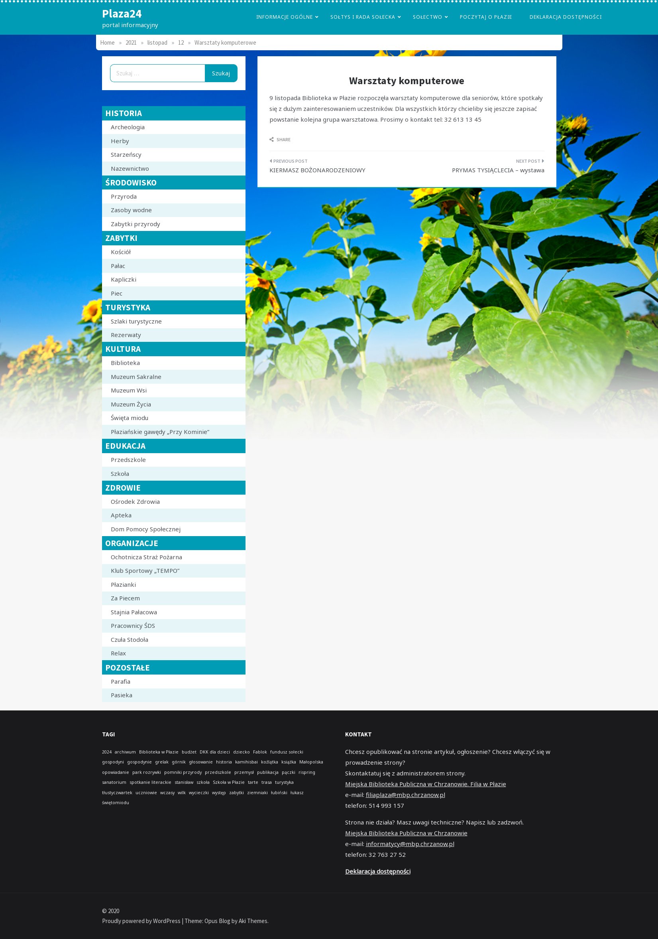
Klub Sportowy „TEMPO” (145, 570)
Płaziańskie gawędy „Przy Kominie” (160, 432)
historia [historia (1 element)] (224, 762)
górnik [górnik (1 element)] (179, 762)
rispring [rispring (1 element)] (307, 772)
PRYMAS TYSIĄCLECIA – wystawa (498, 170)
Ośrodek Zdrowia (135, 501)
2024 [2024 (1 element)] (107, 752)
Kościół (121, 252)
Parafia (120, 681)
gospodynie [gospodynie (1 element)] (139, 762)
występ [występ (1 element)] (219, 792)
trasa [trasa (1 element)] (266, 782)
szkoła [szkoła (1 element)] (203, 782)
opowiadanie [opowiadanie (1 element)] (115, 772)
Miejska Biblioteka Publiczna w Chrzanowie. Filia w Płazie (425, 784)
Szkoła (120, 473)
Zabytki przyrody (135, 224)
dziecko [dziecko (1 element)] (241, 752)
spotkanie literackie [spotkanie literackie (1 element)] (150, 782)
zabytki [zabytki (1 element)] (236, 792)
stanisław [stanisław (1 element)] (184, 782)
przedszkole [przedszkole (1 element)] (218, 772)
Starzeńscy (126, 154)
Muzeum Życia (131, 404)
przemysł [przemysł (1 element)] (244, 772)
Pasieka (121, 695)
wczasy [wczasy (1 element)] (167, 792)
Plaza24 (121, 13)
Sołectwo (427, 17)
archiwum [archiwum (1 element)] (125, 752)
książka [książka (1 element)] (288, 762)
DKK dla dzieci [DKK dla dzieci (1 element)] (215, 752)
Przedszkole (128, 460)
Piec (116, 293)
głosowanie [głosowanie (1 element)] (201, 762)
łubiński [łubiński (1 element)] (279, 792)
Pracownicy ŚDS (133, 625)
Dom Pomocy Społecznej (146, 529)
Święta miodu (129, 418)
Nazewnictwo (130, 168)
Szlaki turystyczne (136, 321)
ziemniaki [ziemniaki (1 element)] (257, 792)
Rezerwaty (126, 335)
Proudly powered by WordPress (142, 921)
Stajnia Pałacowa (134, 612)
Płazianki (123, 584)
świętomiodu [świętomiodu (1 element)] (115, 802)
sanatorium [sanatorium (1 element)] (114, 782)
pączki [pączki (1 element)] (288, 772)
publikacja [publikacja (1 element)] (268, 772)
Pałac (118, 266)
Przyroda (124, 196)
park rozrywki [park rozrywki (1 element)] (146, 772)
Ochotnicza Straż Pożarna (146, 557)
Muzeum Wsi (129, 390)
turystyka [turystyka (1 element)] (284, 782)
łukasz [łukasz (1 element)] (297, 792)
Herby (120, 141)
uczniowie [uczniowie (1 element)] (146, 792)
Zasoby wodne (131, 210)
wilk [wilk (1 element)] (182, 792)
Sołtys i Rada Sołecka (362, 17)
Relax (118, 653)
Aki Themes (253, 921)
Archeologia (128, 127)
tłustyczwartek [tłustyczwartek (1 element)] (117, 792)
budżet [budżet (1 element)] (189, 752)
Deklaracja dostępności (566, 17)
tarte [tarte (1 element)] (253, 782)
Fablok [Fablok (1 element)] (260, 752)
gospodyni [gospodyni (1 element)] (113, 762)
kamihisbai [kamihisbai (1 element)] (246, 762)
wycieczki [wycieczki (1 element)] (199, 792)
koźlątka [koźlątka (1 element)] (269, 762)
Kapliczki (123, 279)
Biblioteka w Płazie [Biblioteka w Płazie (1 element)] (159, 752)
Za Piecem (125, 598)
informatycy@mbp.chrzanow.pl (410, 844)
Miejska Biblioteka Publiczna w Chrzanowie (406, 833)
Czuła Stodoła (129, 639)
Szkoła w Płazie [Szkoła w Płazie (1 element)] (229, 782)
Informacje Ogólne (284, 17)
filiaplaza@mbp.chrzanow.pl (405, 795)
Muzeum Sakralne (136, 377)
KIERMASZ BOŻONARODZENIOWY (317, 170)
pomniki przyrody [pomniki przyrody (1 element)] (183, 772)
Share (280, 139)
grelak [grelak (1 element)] (162, 762)
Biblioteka (125, 363)
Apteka (121, 515)
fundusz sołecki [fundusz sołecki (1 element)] (286, 752)
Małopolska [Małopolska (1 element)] (311, 762)
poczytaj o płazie (486, 17)
